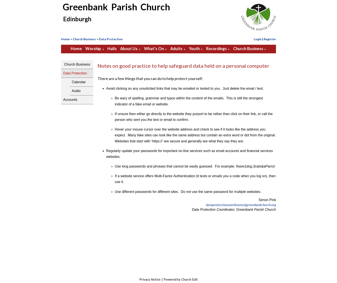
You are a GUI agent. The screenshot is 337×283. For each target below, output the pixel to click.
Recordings (216, 48)
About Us (129, 48)
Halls (112, 48)
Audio (76, 91)
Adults (176, 48)
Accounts (70, 100)
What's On (154, 48)
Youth (194, 48)
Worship (93, 48)
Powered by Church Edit (181, 279)
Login (258, 39)
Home (65, 39)
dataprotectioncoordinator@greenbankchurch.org (241, 205)
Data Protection (111, 39)
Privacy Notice (150, 279)
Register (270, 39)
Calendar (79, 82)
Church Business (84, 39)
